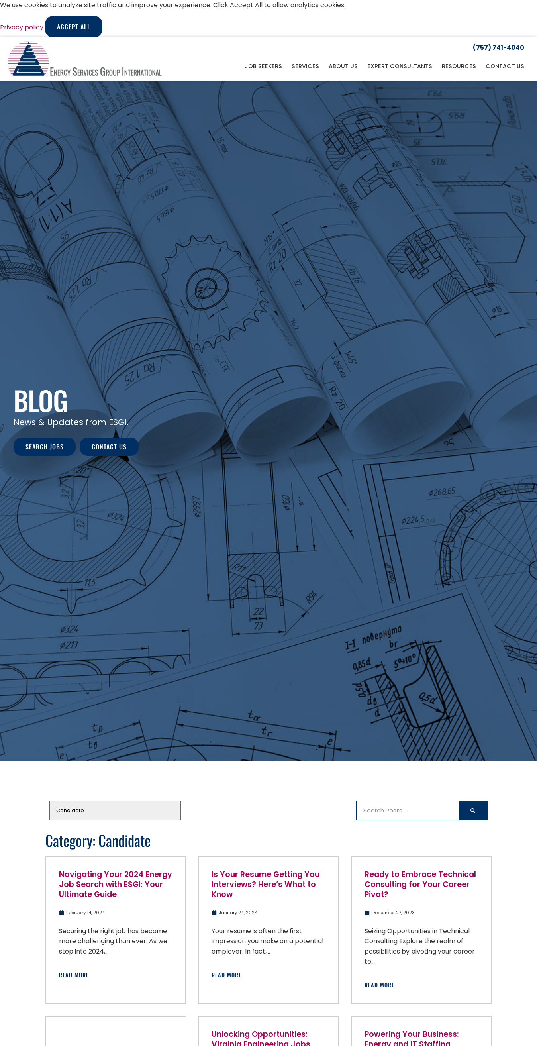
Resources (459, 66)
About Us (343, 66)
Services (305, 66)
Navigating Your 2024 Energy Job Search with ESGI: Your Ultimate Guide (115, 884)
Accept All (73, 26)
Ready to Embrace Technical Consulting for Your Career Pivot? (420, 884)
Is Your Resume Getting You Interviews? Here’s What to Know (265, 884)
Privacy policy (22, 27)
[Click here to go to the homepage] (85, 59)
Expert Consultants (399, 66)
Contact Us (505, 66)
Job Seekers (263, 66)
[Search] (473, 810)
